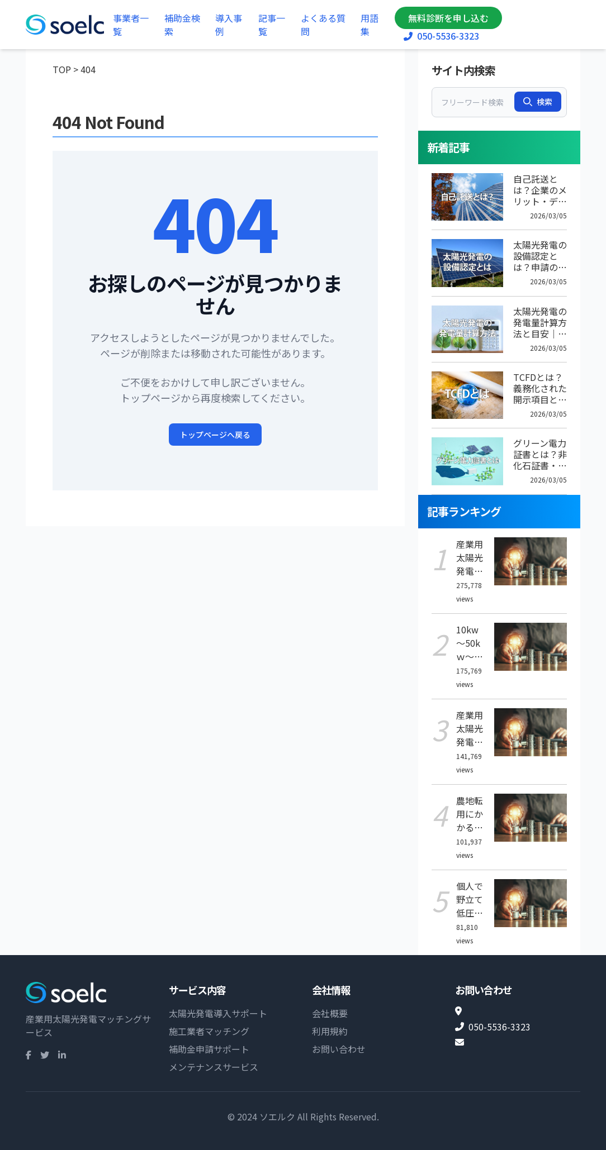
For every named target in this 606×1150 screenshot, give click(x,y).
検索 (537, 101)
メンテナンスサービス (213, 1066)
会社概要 (330, 1013)
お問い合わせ (339, 1049)
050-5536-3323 (441, 35)
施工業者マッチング (209, 1031)
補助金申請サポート (209, 1049)
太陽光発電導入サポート (218, 1013)
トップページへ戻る (215, 434)
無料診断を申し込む (448, 18)
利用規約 (330, 1031)
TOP (62, 69)
